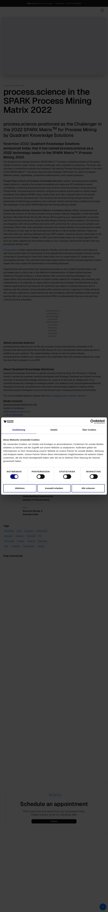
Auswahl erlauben (54, 488)
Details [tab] (54, 430)
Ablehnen (20, 488)
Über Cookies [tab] (89, 430)
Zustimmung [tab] (18, 430)
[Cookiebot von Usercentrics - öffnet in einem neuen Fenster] (92, 422)
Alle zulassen (88, 488)
